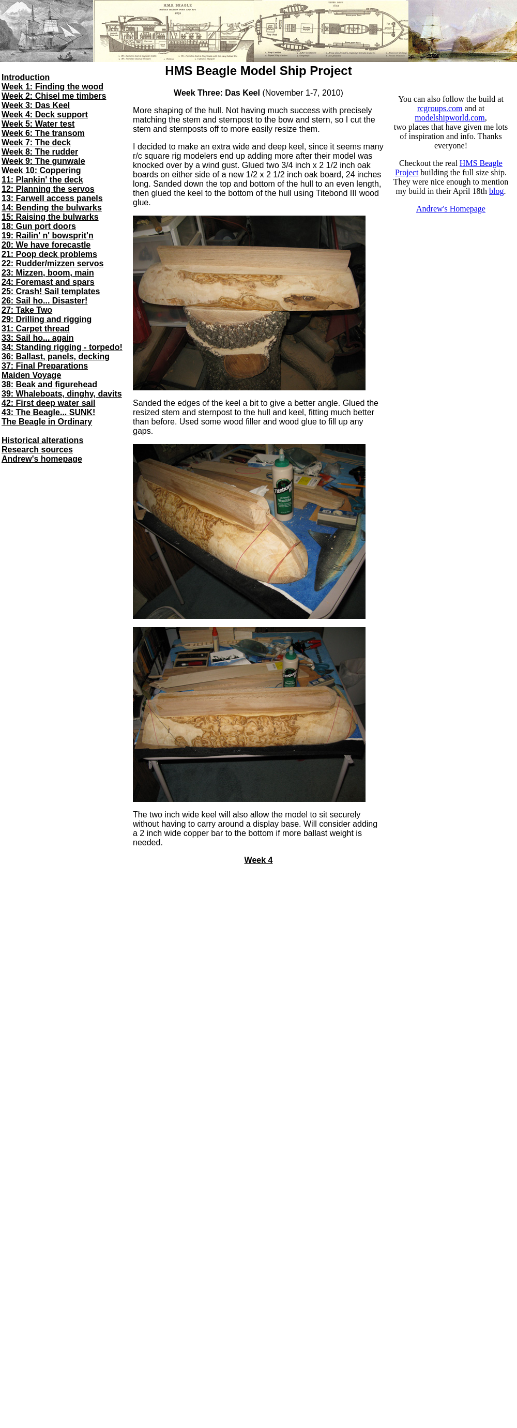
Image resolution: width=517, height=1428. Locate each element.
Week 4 (259, 860)
